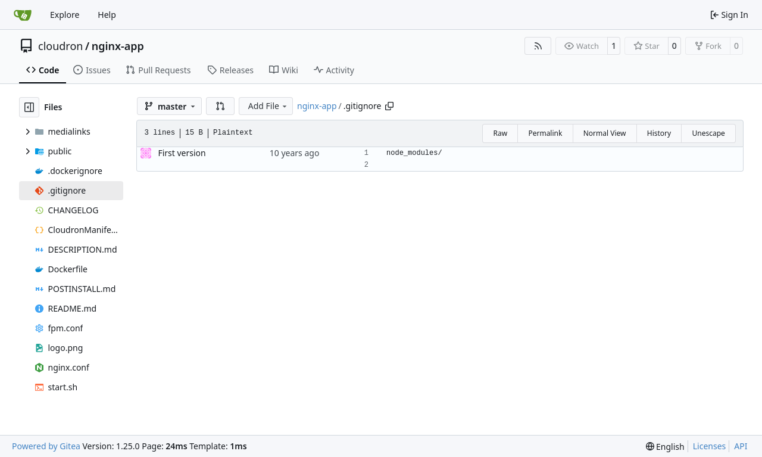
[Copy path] (389, 106)
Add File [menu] (268, 105)
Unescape (708, 133)
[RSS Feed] (538, 46)
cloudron (60, 46)
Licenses (709, 446)
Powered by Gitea (46, 446)
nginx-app (118, 46)
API (740, 446)
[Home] (22, 15)
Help (107, 14)
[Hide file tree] (29, 107)
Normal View (604, 133)
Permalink (545, 133)
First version (181, 152)
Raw (500, 133)
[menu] (665, 446)
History (659, 133)
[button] (220, 106)
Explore (64, 14)
